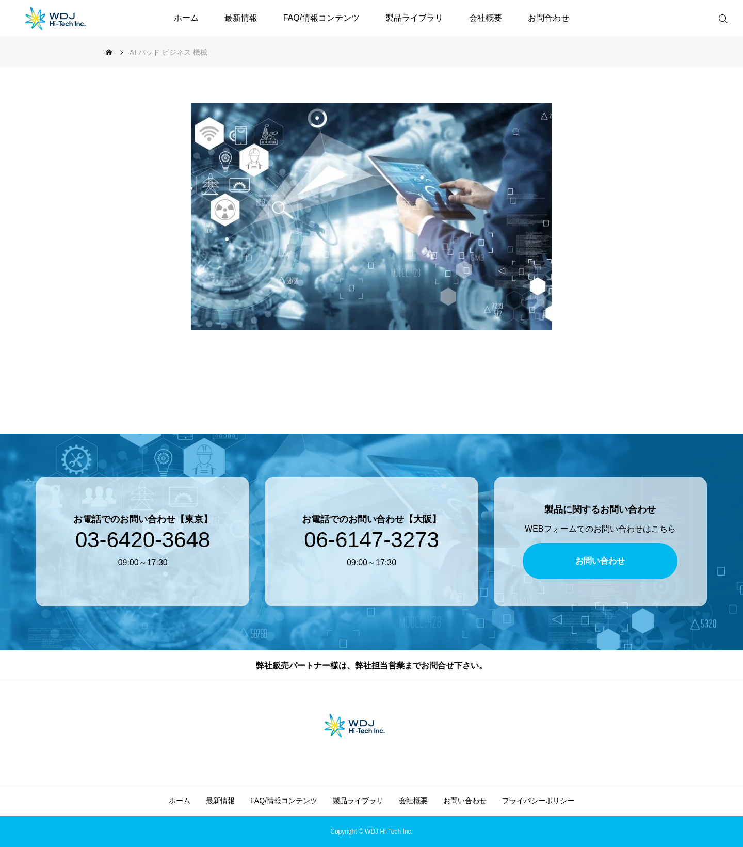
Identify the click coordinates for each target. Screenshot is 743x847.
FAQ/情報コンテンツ (321, 17)
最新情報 (240, 17)
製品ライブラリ (414, 17)
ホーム (186, 17)
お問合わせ (548, 17)
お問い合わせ (465, 800)
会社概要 (485, 17)
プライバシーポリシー (538, 800)
